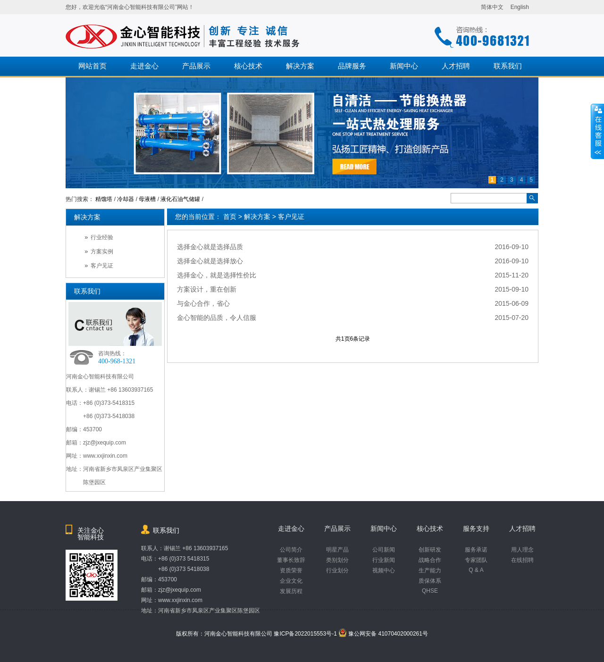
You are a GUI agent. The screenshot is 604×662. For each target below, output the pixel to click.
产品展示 (196, 66)
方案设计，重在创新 (206, 289)
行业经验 (102, 237)
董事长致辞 (291, 560)
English (520, 7)
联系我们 (508, 66)
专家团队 (476, 560)
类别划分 (337, 560)
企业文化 (291, 581)
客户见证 (291, 216)
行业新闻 (383, 560)
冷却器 (125, 199)
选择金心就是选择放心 (210, 261)
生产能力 (430, 570)
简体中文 (492, 7)
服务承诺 (476, 549)
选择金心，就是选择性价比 (216, 275)
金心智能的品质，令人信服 (216, 317)
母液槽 (147, 199)
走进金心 (144, 66)
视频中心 (383, 570)
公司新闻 (383, 549)
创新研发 (430, 549)
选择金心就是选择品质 (210, 247)
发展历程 (291, 591)
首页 (229, 216)
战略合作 (430, 560)
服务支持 (476, 528)
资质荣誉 (291, 570)
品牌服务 (352, 66)
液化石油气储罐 (180, 199)
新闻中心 (404, 66)
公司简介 (291, 549)
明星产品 (337, 549)
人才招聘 (456, 66)
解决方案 (300, 66)
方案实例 (102, 251)
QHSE (430, 590)
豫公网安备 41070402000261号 (383, 633)
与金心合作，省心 (203, 303)
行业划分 (337, 570)
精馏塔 (103, 199)
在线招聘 (522, 560)
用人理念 (522, 549)
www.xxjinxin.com (180, 600)
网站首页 (92, 66)
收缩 (597, 131)
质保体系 (430, 581)
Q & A (476, 570)
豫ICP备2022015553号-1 (305, 633)
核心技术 (248, 66)
